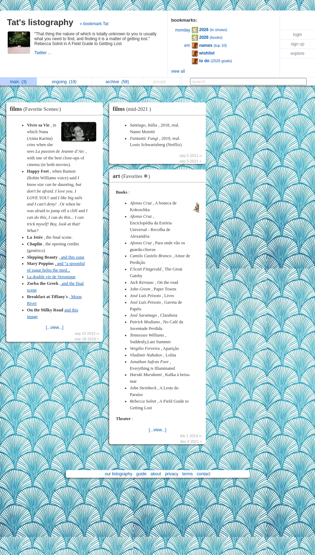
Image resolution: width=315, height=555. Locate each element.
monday (182, 30)
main (18, 81)
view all (178, 71)
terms (187, 473)
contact (203, 473)
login (297, 34)
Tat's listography (40, 22)
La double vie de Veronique (51, 276)
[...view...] (54, 327)
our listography (118, 473)
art (133, 176)
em (187, 45)
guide (141, 473)
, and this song (71, 257)
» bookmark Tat (94, 23)
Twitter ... (43, 52)
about (155, 473)
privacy (171, 473)
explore (297, 53)
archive (117, 81)
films (37, 109)
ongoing (64, 81)
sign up (297, 44)
